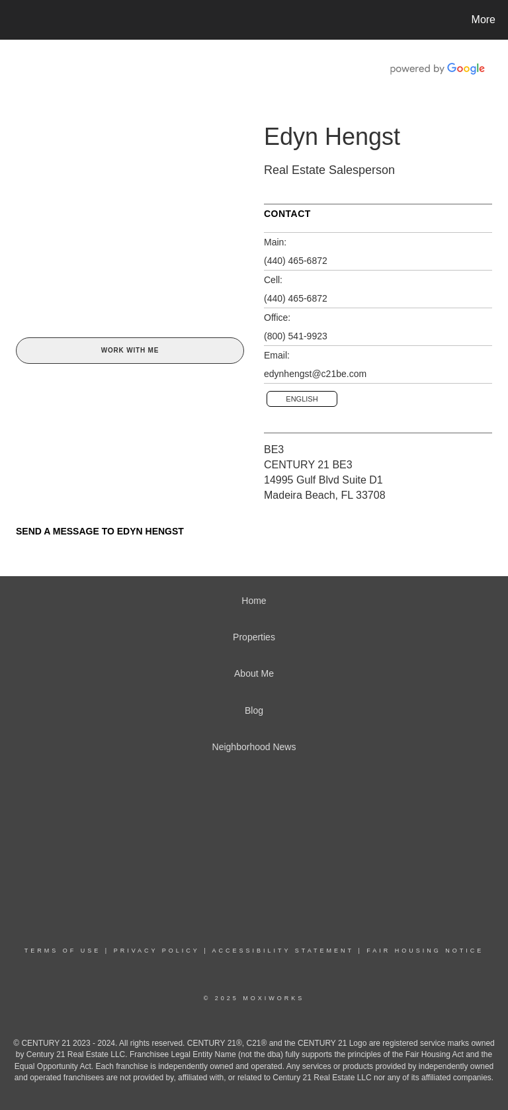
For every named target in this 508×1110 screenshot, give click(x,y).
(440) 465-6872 (295, 260)
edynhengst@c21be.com (315, 373)
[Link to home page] (13, 20)
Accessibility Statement (283, 950)
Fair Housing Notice (425, 950)
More (483, 19)
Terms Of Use (62, 950)
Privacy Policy (157, 950)
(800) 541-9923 (295, 336)
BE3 (274, 449)
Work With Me (130, 350)
